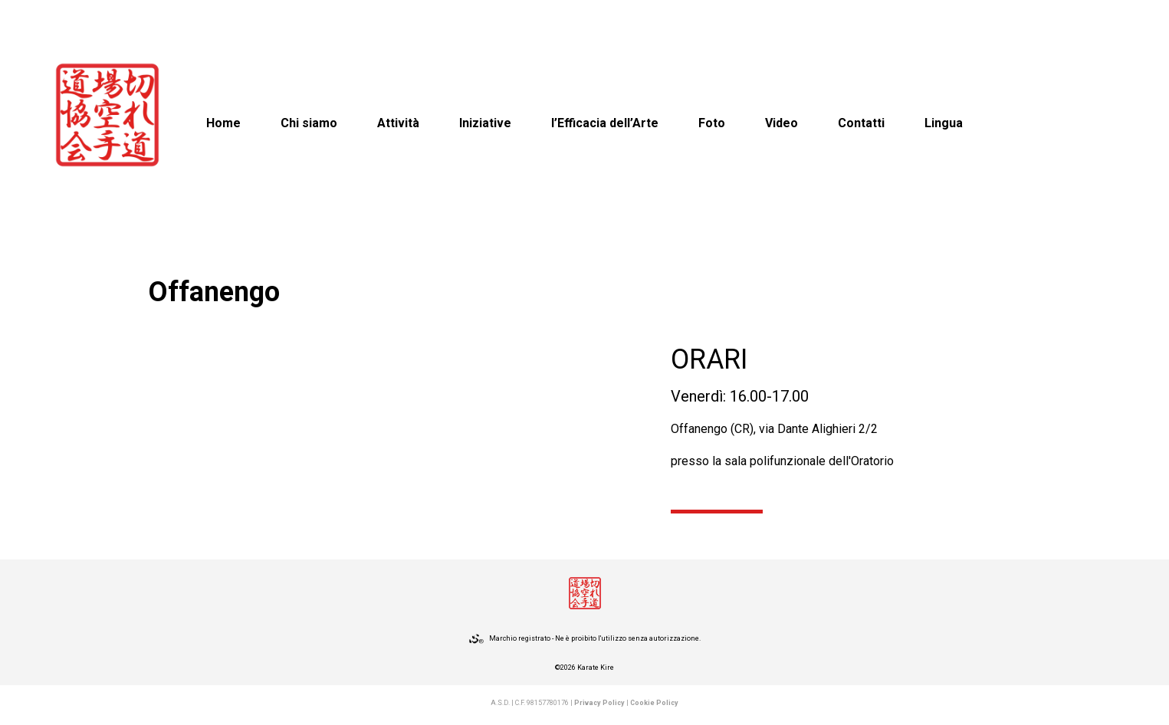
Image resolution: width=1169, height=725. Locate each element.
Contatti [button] (861, 123)
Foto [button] (711, 123)
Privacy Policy (599, 703)
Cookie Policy (654, 703)
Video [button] (781, 123)
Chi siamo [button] (309, 123)
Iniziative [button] (485, 123)
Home (223, 123)
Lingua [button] (943, 123)
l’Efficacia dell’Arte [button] (604, 123)
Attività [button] (398, 123)
